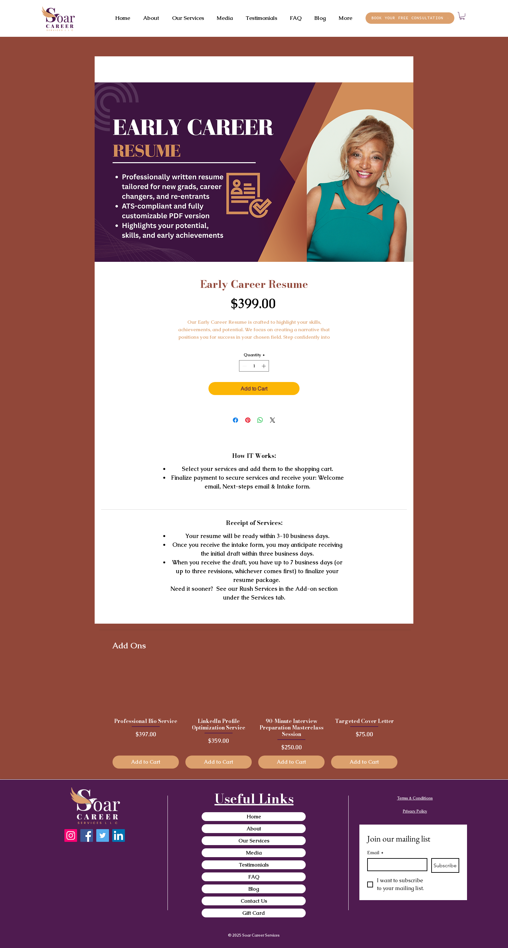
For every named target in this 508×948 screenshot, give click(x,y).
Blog (253, 888)
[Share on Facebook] (235, 420)
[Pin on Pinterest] (248, 420)
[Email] (395, 864)
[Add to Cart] (146, 762)
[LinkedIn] (118, 835)
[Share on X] (272, 420)
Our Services (253, 840)
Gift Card (253, 913)
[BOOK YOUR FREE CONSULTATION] (410, 18)
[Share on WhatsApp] (260, 420)
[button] (462, 16)
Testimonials (254, 864)
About (254, 828)
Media (254, 852)
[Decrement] (244, 366)
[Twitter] (102, 835)
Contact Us (254, 901)
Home (254, 816)
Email (375, 853)
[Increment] (264, 366)
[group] (255, 715)
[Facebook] (86, 835)
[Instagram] (70, 835)
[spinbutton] (254, 366)
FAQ (254, 876)
